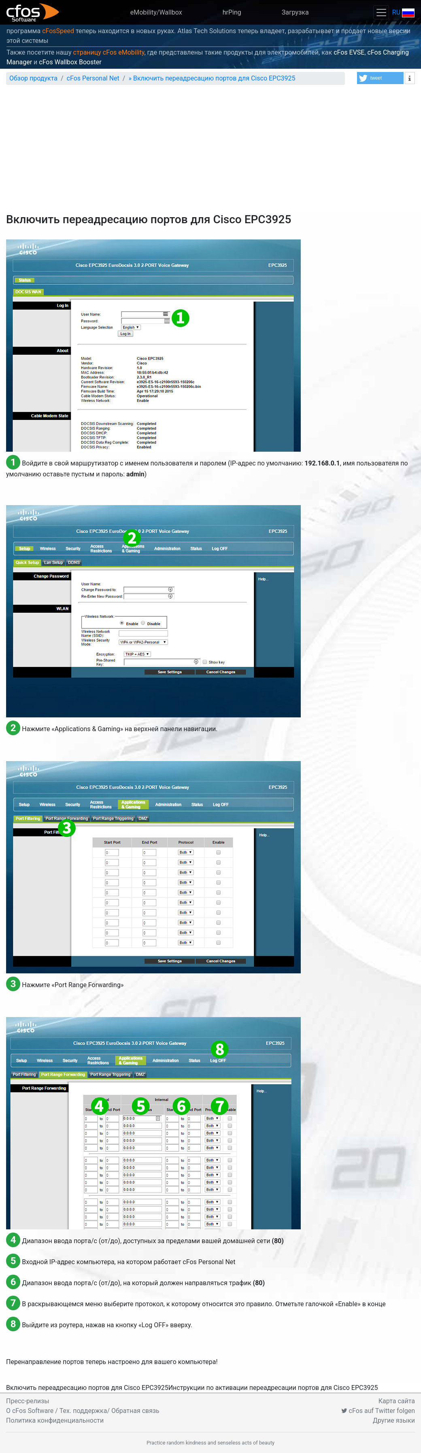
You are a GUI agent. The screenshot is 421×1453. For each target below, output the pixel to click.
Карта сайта (396, 1401)
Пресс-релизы (27, 1401)
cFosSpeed (58, 31)
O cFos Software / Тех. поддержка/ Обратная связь (82, 1411)
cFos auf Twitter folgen (378, 1411)
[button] (380, 78)
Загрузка (295, 12)
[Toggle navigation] (381, 12)
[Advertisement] (210, 152)
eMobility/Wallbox (156, 12)
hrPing (232, 12)
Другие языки (394, 1420)
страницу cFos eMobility (109, 52)
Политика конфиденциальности (55, 1420)
